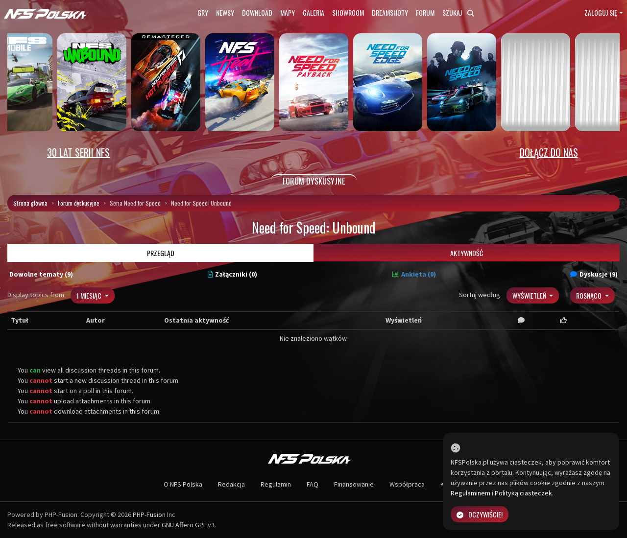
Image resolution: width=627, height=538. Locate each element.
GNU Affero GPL (184, 524)
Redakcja (231, 484)
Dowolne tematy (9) (41, 274)
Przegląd (160, 253)
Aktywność (466, 253)
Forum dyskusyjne (78, 203)
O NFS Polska (183, 484)
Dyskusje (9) (594, 274)
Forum (425, 12)
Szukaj (458, 12)
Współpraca (407, 484)
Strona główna (30, 203)
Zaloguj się (600, 12)
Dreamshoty (390, 12)
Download (257, 12)
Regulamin (276, 484)
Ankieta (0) (414, 274)
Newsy (225, 12)
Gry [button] (202, 12)
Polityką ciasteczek (523, 493)
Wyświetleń (530, 295)
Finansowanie (354, 484)
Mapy (287, 12)
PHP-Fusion (149, 514)
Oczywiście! (480, 514)
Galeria (313, 12)
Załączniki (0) (233, 274)
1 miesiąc (89, 295)
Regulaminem (470, 493)
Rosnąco (589, 295)
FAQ (312, 484)
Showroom (348, 12)
